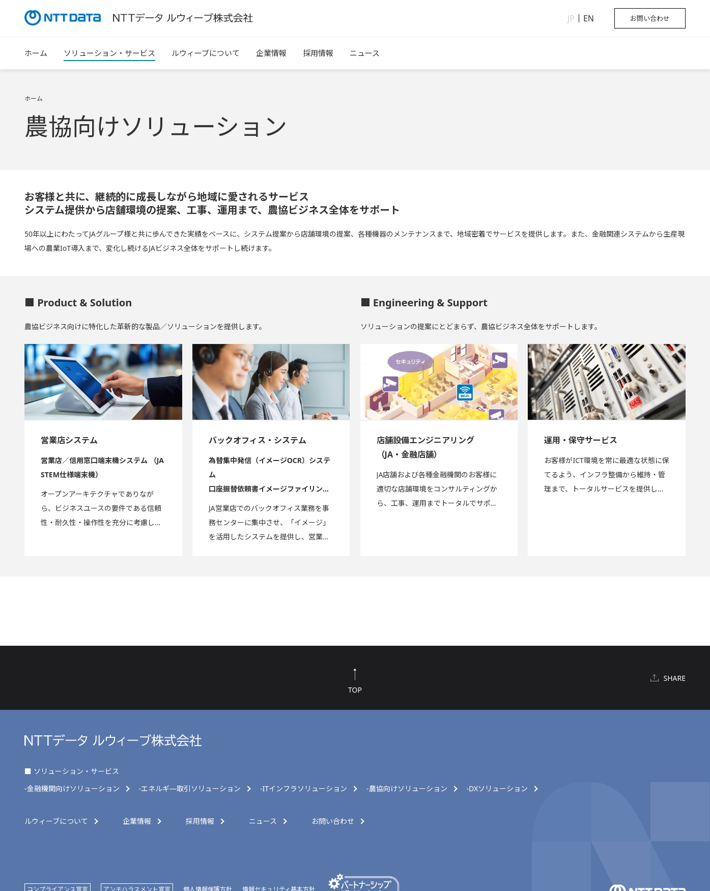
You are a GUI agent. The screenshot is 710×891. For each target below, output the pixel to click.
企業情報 (271, 53)
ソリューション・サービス (109, 53)
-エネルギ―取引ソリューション (190, 788)
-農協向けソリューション (406, 788)
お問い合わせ (650, 18)
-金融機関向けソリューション (72, 788)
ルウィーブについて (206, 53)
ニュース (365, 53)
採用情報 (318, 53)
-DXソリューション (497, 788)
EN (588, 18)
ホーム (35, 53)
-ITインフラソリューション (303, 788)
